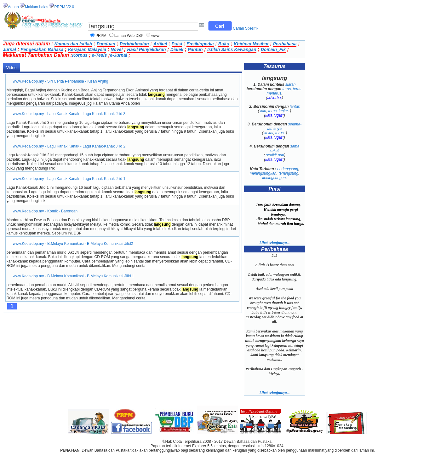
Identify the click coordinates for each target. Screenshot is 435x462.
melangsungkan (263, 173)
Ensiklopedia (200, 43)
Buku (223, 43)
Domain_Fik (273, 49)
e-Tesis (99, 55)
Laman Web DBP (129, 35)
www (155, 35)
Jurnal (9, 49)
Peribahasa (285, 43)
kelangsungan (274, 178)
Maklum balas (36, 7)
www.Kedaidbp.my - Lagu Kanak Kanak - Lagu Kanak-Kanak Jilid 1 (69, 178)
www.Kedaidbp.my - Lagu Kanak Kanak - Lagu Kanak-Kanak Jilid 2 (69, 146)
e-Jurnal (118, 55)
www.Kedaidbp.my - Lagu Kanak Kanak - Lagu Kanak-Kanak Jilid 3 (69, 114)
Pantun (195, 49)
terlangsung (288, 173)
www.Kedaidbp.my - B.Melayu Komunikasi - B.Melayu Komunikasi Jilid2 (73, 243)
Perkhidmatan (134, 43)
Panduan (106, 43)
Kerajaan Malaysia (87, 49)
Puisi (177, 43)
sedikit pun (275, 155)
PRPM (100, 35)
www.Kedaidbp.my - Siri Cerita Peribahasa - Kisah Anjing (60, 81)
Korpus (80, 55)
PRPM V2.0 (64, 7)
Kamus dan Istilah (73, 43)
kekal (268, 133)
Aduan (13, 7)
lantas (295, 106)
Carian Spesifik (245, 28)
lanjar (283, 111)
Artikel (160, 43)
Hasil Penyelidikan (146, 49)
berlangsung (287, 169)
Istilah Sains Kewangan (231, 49)
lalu (263, 111)
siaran (290, 84)
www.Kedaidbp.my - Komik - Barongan (45, 211)
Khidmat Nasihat (251, 43)
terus (286, 89)
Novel (117, 49)
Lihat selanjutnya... (274, 242)
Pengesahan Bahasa (41, 49)
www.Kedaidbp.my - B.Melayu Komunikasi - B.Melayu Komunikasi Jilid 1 (73, 276)
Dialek (176, 49)
